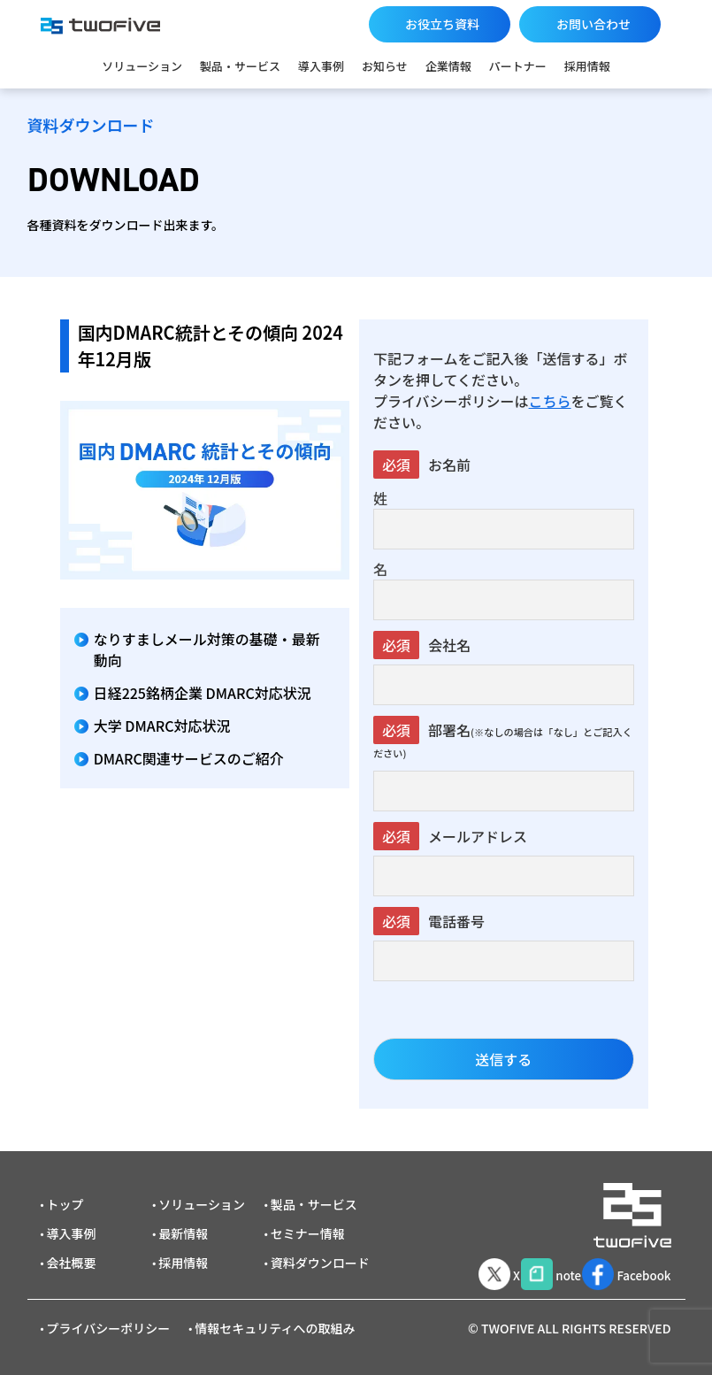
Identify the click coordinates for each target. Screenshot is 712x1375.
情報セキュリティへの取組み (275, 1328)
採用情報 (587, 66)
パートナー (518, 66)
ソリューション (142, 66)
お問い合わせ (593, 24)
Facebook (620, 1271)
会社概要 (71, 1262)
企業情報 (448, 66)
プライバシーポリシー (109, 1328)
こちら (550, 400)
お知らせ (385, 66)
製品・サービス (240, 66)
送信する (503, 1059)
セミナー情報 (308, 1233)
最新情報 (183, 1233)
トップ (65, 1204)
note (528, 1271)
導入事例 (321, 66)
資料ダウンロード (320, 1262)
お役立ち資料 (442, 24)
